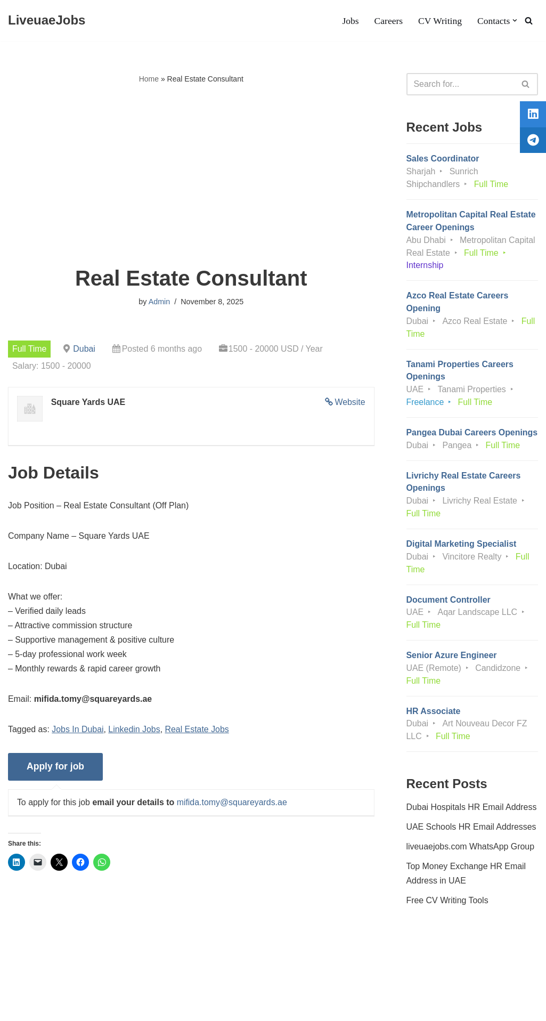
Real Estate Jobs (198, 731)
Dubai (85, 348)
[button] (514, 20)
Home (149, 79)
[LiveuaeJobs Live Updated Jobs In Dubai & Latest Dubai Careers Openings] (46, 20)
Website (350, 402)
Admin (159, 302)
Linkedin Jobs (135, 731)
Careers (388, 20)
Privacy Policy (91, 980)
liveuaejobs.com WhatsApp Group (470, 863)
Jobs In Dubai (78, 731)
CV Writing (439, 20)
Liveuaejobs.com (40, 1007)
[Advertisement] (191, 176)
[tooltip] (531, 115)
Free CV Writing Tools (447, 916)
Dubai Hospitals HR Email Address (471, 823)
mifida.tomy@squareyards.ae (232, 804)
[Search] (529, 21)
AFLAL (139, 1007)
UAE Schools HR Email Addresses (471, 843)
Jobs (349, 20)
